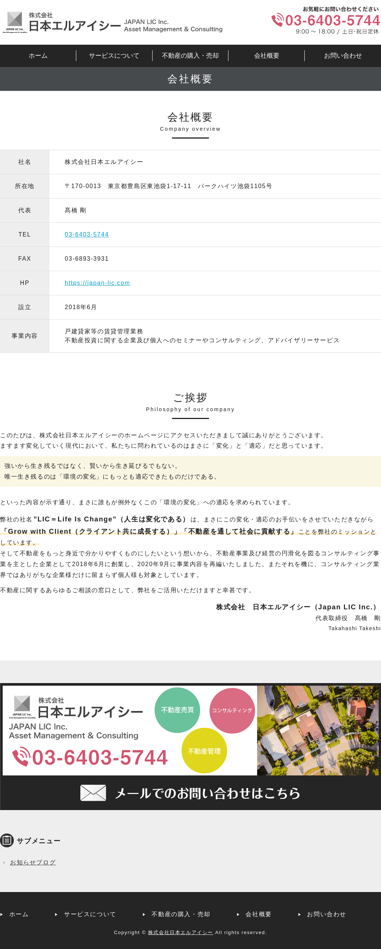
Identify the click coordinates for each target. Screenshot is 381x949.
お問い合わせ (343, 55)
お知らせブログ (33, 862)
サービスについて (114, 55)
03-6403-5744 (87, 234)
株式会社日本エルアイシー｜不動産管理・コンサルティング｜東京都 (111, 22)
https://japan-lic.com (97, 283)
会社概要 (266, 55)
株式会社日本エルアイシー (180, 932)
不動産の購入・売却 (190, 55)
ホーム (38, 55)
